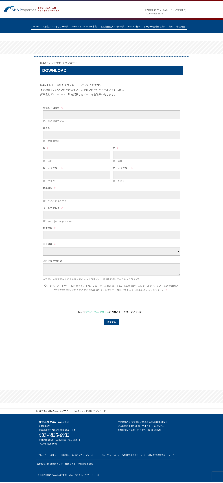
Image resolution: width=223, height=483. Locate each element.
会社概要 (180, 26)
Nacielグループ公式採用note (82, 464)
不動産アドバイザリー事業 (55, 26)
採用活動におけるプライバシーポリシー (83, 455)
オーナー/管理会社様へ (155, 26)
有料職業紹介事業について (51, 464)
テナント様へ (133, 26)
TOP (53, 411)
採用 (171, 26)
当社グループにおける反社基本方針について (129, 455)
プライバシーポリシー (49, 455)
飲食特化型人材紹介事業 (112, 26)
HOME (36, 26)
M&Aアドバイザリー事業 (84, 26)
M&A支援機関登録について (169, 455)
